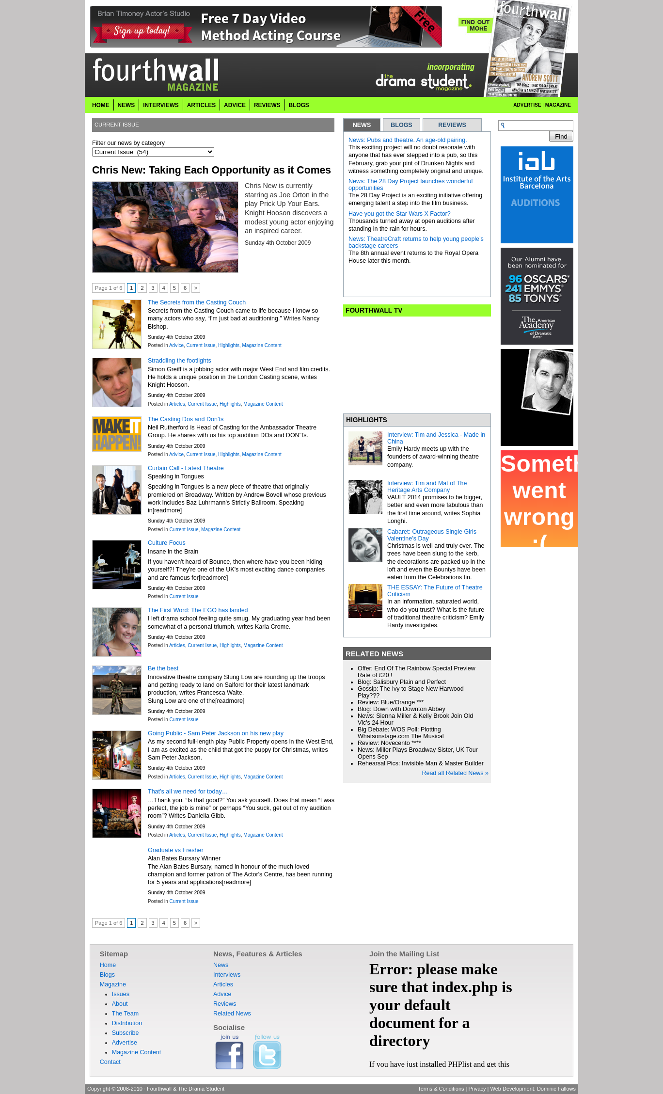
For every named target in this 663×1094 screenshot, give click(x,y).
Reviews (267, 105)
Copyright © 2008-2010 (114, 1089)
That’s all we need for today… (188, 791)
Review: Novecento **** (389, 743)
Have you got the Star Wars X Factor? (399, 213)
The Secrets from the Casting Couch (197, 302)
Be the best (163, 668)
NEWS (362, 125)
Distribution (127, 1023)
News (126, 105)
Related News (232, 1013)
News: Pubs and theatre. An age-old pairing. (407, 140)
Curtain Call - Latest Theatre (186, 468)
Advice (235, 105)
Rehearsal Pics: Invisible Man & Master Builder (421, 763)
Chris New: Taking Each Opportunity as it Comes (211, 170)
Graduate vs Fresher (176, 850)
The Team (125, 1013)
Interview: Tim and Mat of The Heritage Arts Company (427, 486)
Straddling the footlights (179, 360)
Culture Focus (167, 542)
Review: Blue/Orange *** (391, 702)
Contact (110, 1062)
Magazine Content (262, 345)
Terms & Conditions (441, 1089)
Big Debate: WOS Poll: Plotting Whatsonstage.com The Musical (401, 733)
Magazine (558, 105)
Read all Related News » (455, 773)
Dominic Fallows (556, 1089)
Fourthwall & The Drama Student (185, 1089)
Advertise (527, 105)
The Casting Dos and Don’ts (185, 419)
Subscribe (125, 1033)
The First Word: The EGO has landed (198, 610)
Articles (201, 105)
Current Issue (201, 345)
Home (101, 105)
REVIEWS (452, 125)
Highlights (228, 345)
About (120, 1003)
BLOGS (401, 125)
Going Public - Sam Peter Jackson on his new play (216, 733)
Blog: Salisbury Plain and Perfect (402, 682)
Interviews (161, 105)
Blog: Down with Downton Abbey (401, 709)
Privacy (477, 1089)
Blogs (299, 105)
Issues (120, 994)
